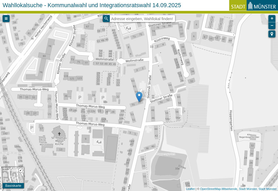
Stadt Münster (248, 188)
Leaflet (190, 188)
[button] (271, 34)
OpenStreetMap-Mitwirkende (218, 188)
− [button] (272, 26)
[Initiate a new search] (106, 18)
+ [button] (272, 18)
